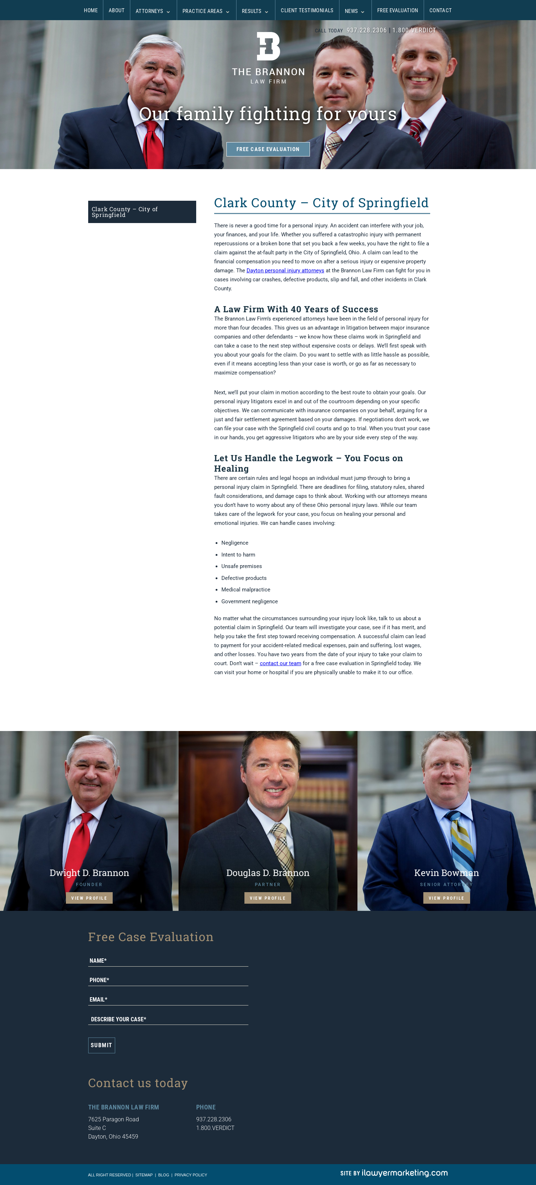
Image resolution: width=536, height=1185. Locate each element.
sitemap (144, 1175)
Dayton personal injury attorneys (285, 270)
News (351, 11)
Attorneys (149, 11)
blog (163, 1175)
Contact (440, 10)
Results (252, 11)
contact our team (280, 663)
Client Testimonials (307, 10)
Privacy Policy (191, 1175)
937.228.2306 (367, 30)
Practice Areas (203, 11)
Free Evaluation (397, 10)
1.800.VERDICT (414, 30)
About (117, 10)
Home (91, 10)
